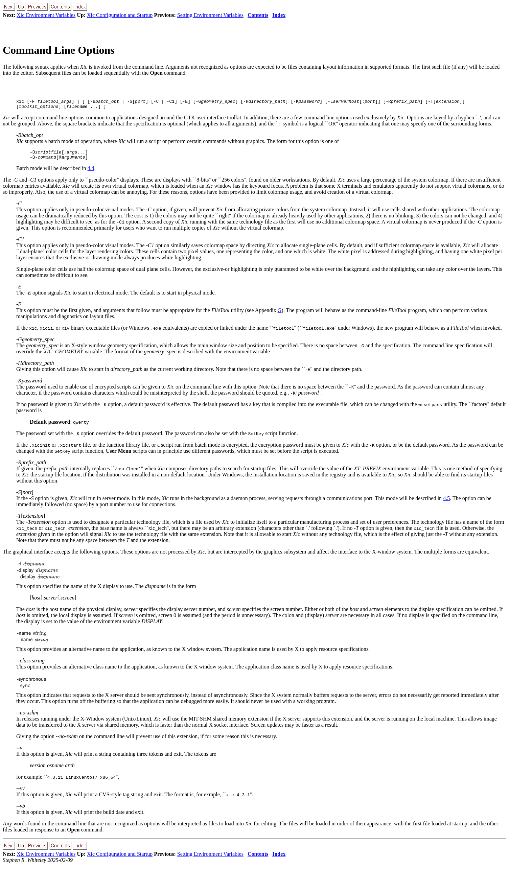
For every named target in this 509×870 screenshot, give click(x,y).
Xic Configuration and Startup (120, 15)
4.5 (446, 502)
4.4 (91, 172)
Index (278, 15)
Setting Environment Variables (210, 15)
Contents (258, 15)
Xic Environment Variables (46, 15)
